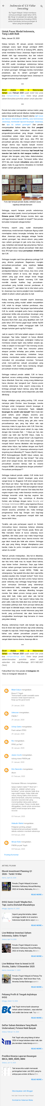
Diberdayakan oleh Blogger (22, 1091)
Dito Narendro (17, 769)
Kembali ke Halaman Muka (22, 1100)
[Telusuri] (41, 6)
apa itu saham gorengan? (19, 125)
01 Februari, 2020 (18, 776)
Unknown (15, 712)
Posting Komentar (11, 855)
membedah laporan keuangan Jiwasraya (27, 122)
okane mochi (17, 755)
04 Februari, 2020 (18, 835)
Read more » (37, 895)
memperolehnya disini (16, 96)
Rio (13, 741)
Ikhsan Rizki (16, 842)
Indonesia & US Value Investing (22, 7)
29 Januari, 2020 (18, 706)
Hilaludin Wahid (17, 823)
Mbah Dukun (16, 690)
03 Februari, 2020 (18, 816)
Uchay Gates (16, 727)
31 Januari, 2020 (18, 762)
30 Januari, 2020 (18, 748)
